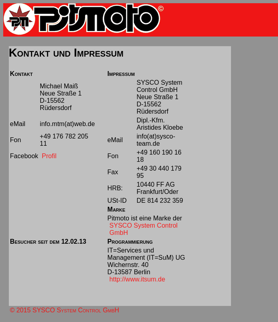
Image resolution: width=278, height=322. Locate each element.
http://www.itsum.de (137, 279)
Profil (49, 156)
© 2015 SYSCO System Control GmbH (64, 310)
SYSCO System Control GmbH (143, 229)
